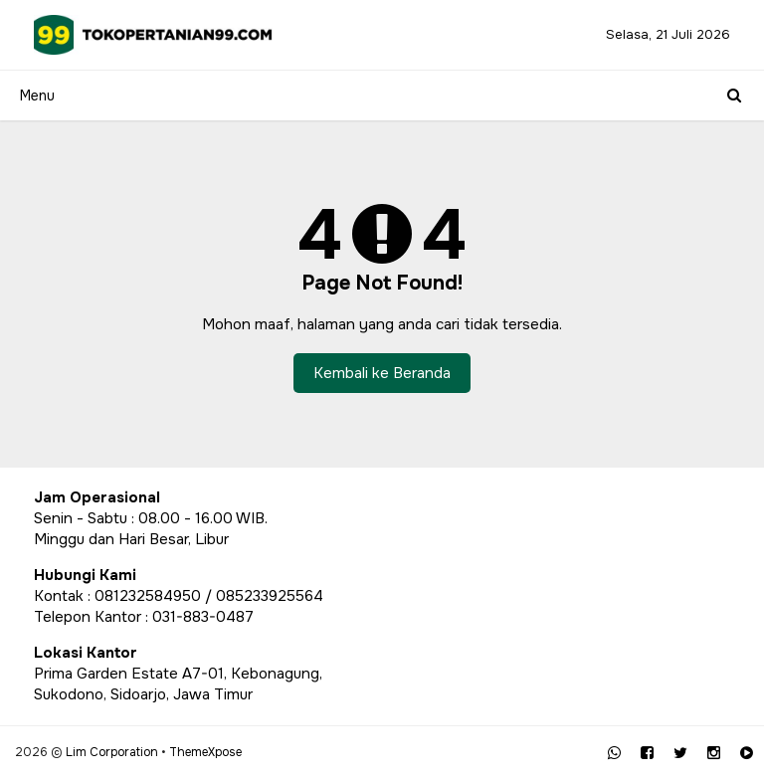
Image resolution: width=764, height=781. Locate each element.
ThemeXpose (205, 752)
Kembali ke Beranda (382, 373)
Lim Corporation (112, 752)
